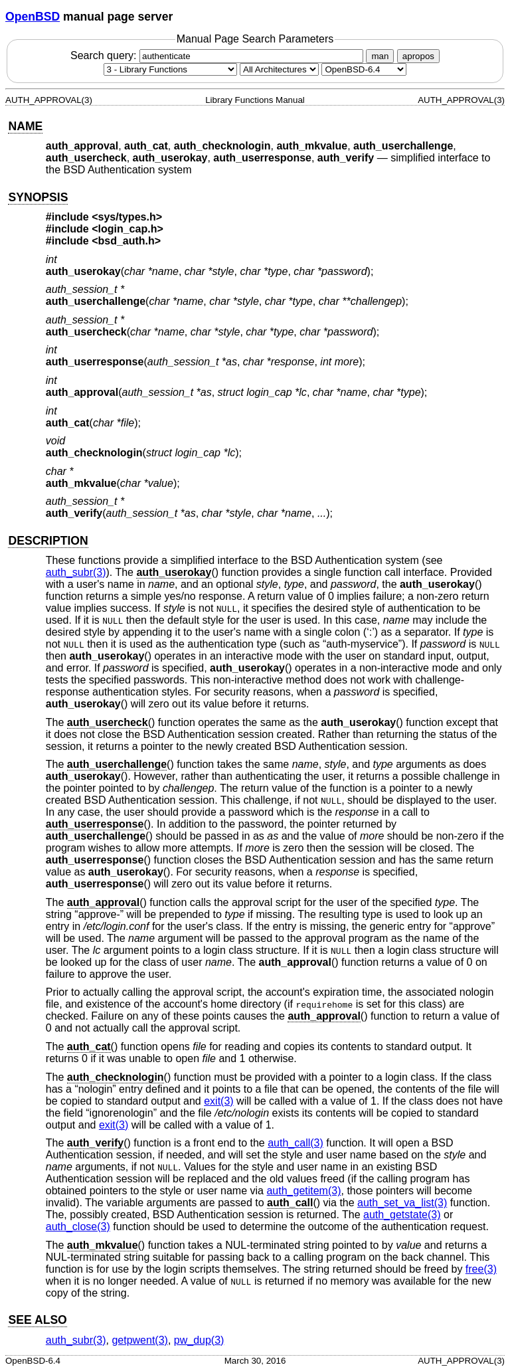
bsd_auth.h (126, 240)
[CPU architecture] (279, 69)
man (379, 56)
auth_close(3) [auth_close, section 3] (78, 1226)
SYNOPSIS (38, 197)
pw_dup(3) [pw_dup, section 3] (199, 1340)
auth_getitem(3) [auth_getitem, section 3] (303, 1190)
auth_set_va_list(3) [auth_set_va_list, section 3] (402, 1202)
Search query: (218, 55)
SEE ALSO (37, 1319)
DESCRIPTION (48, 540)
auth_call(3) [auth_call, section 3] (295, 1142)
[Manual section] (170, 69)
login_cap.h (127, 228)
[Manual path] (363, 69)
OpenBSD (32, 16)
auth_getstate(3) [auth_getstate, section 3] (402, 1214)
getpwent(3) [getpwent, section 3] (140, 1340)
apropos (418, 56)
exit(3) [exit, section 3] (218, 1101)
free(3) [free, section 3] (481, 1269)
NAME (25, 126)
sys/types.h (127, 217)
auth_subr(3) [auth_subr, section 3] (76, 572)
